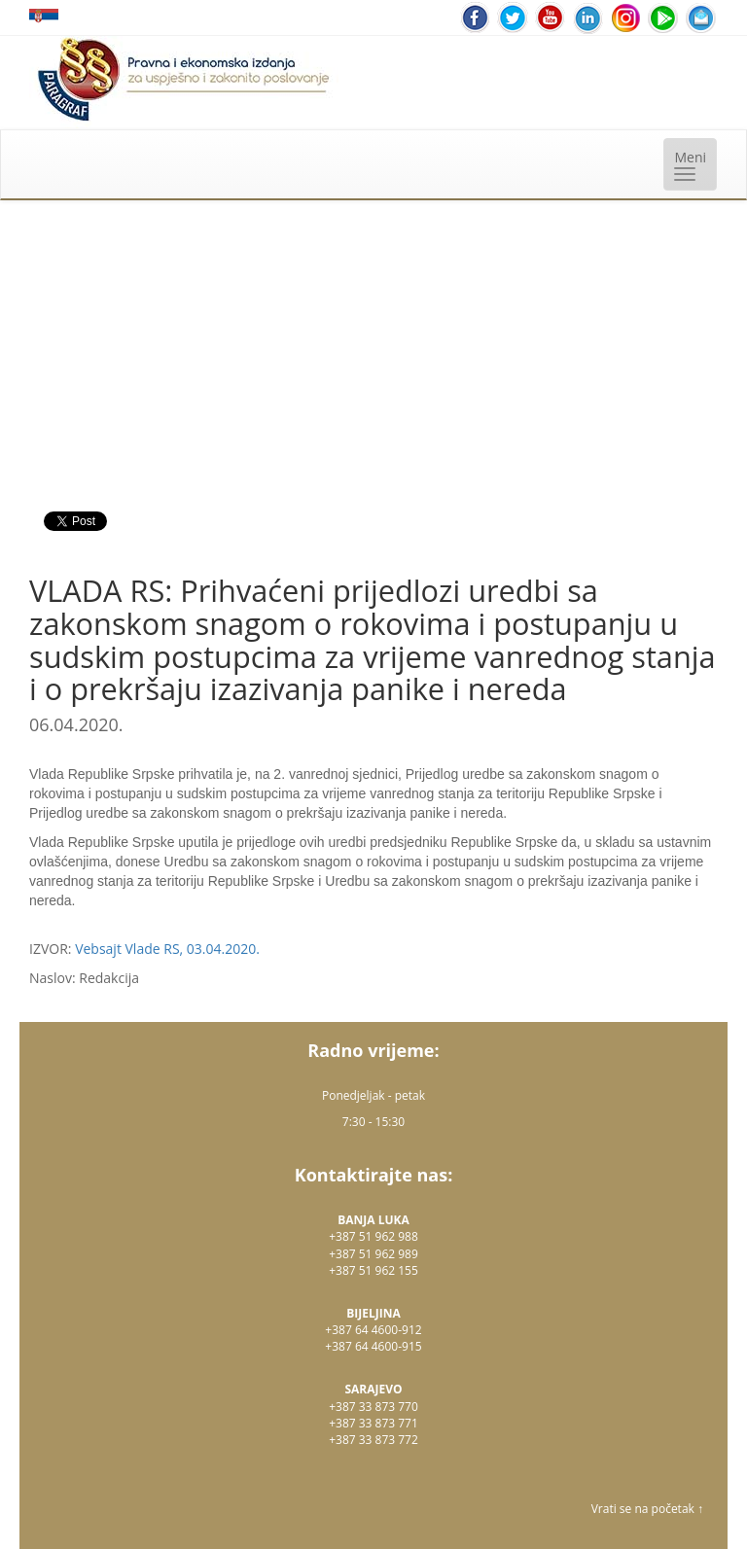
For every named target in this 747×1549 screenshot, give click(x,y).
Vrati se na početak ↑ (647, 1508)
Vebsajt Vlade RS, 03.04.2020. (167, 948)
